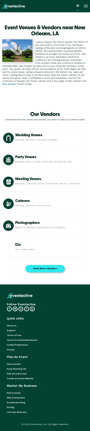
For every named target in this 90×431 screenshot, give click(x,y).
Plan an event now (17, 373)
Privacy (10, 349)
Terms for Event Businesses (22, 340)
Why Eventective (16, 397)
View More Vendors (45, 268)
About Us (11, 325)
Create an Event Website (20, 378)
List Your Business (16, 412)
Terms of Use (14, 335)
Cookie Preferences (17, 345)
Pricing (10, 407)
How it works (14, 364)
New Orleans (9, 84)
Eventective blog (16, 402)
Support (11, 330)
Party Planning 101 (16, 369)
